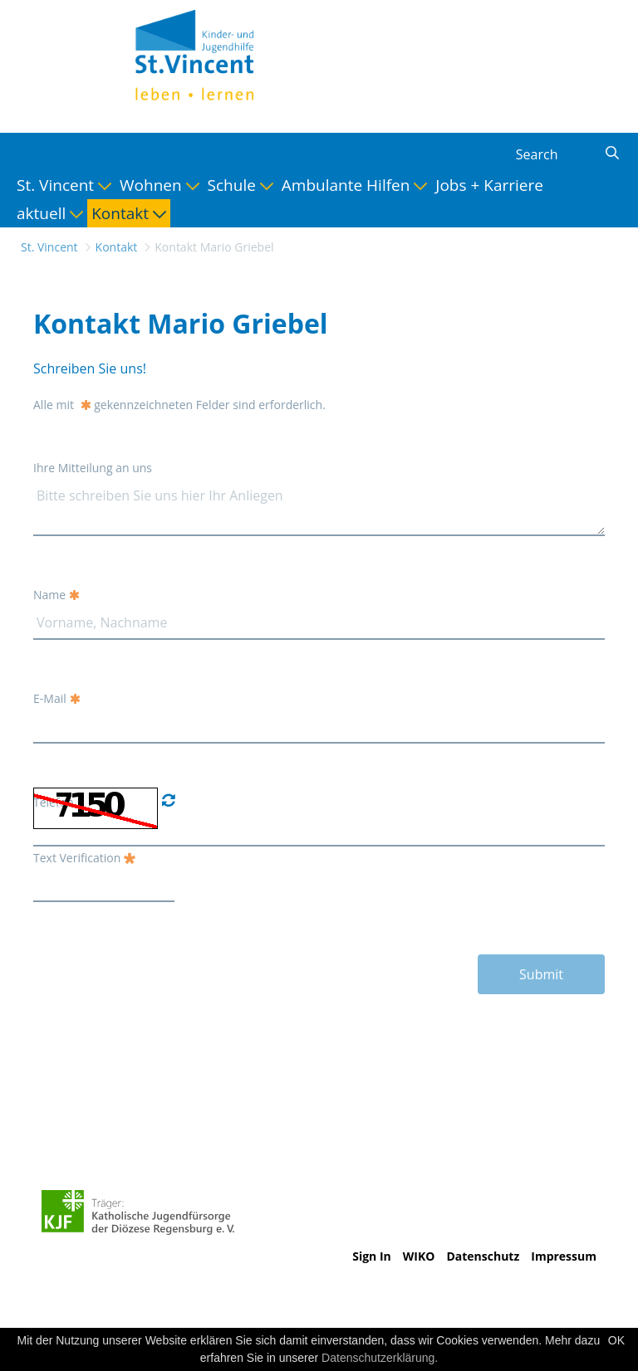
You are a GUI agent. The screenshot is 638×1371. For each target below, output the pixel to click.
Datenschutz (482, 1256)
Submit (541, 974)
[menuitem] (63, 185)
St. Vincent (49, 247)
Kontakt (117, 247)
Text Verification (84, 858)
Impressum (563, 1256)
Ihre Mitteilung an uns (92, 468)
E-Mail (57, 698)
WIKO (419, 1256)
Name (56, 595)
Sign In (371, 1256)
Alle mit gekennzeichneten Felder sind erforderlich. (179, 404)
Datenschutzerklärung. (379, 1357)
